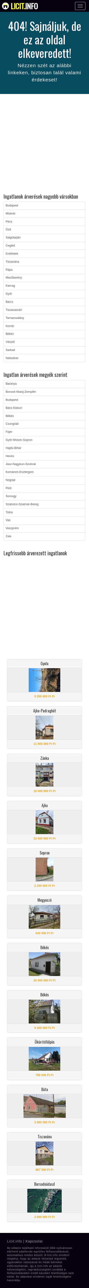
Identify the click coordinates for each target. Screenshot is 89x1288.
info (24, 5)
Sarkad (10, 350)
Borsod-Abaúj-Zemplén (21, 391)
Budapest (12, 205)
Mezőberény (14, 277)
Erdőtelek (12, 253)
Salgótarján (13, 237)
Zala (8, 536)
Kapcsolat (33, 1241)
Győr (9, 293)
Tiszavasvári (14, 310)
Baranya (11, 383)
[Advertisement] (44, 144)
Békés (10, 334)
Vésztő (10, 342)
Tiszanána (12, 261)
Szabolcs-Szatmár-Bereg (22, 504)
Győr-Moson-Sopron (19, 440)
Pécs (9, 221)
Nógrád (10, 480)
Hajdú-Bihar (13, 448)
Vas (8, 520)
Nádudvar (12, 358)
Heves (10, 456)
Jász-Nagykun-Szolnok (21, 464)
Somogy (11, 496)
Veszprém (12, 528)
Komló (10, 326)
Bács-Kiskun (14, 408)
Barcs (9, 301)
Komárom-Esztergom (20, 472)
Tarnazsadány (15, 318)
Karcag (10, 285)
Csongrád (12, 423)
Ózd (8, 229)
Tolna (9, 512)
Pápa (9, 269)
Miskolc (11, 213)
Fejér (9, 432)
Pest (9, 488)
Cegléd (10, 245)
